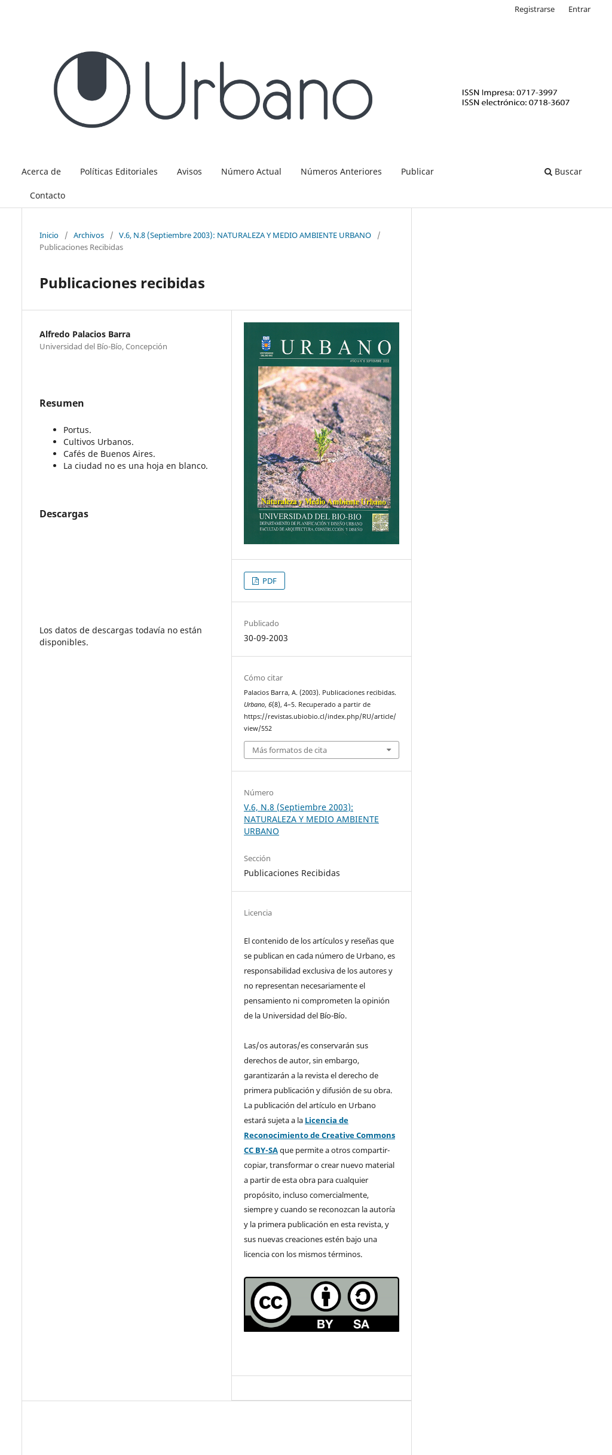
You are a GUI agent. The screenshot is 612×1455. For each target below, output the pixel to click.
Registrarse (535, 9)
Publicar (417, 171)
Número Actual (251, 171)
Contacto (47, 195)
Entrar (579, 9)
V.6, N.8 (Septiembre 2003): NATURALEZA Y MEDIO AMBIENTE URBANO (245, 235)
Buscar (563, 171)
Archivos (89, 235)
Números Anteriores (341, 171)
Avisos (189, 171)
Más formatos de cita (289, 750)
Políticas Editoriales (119, 171)
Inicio (49, 235)
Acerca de (41, 171)
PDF (269, 580)
